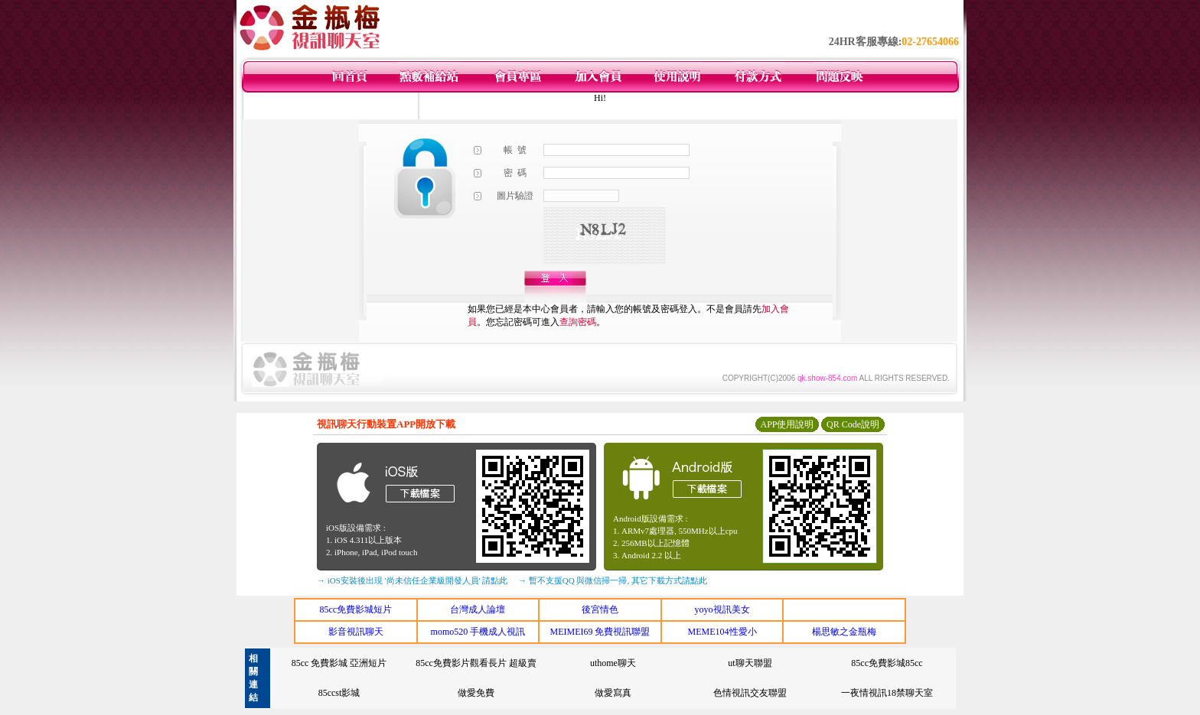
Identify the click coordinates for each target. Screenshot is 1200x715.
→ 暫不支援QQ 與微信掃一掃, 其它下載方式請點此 (612, 580)
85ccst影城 (339, 692)
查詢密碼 (577, 322)
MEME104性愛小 (722, 631)
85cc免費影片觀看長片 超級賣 (476, 663)
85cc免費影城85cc (886, 663)
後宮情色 (600, 609)
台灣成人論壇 (477, 609)
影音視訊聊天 (355, 631)
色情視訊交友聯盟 (750, 692)
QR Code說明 (853, 424)
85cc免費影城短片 (355, 609)
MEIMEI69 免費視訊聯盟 (599, 631)
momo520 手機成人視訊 (478, 631)
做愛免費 (476, 692)
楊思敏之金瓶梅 (844, 631)
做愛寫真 (613, 692)
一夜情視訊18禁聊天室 (887, 692)
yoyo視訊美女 (722, 609)
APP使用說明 (787, 424)
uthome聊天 (613, 663)
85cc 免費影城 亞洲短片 (339, 663)
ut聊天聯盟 (749, 663)
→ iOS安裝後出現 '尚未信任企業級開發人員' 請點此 (412, 580)
